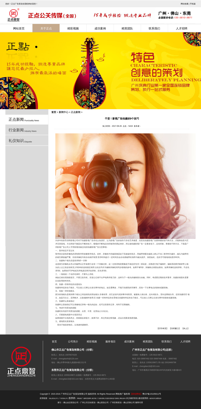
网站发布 (123, 398)
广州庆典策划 (116, 402)
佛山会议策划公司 (70, 402)
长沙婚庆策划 (132, 398)
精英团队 (127, 28)
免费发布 (158, 398)
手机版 (193, 4)
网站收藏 (184, 4)
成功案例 (100, 28)
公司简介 (73, 341)
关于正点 (46, 28)
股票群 (72, 398)
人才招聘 (181, 28)
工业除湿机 (100, 398)
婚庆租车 (152, 398)
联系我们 (154, 28)
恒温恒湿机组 (109, 398)
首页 (53, 112)
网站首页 (19, 28)
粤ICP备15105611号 (151, 394)
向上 (185, 328)
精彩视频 (73, 28)
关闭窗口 (175, 328)
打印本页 (162, 328)
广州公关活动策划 (87, 402)
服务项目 (110, 341)
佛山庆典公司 (129, 402)
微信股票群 (143, 398)
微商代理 (139, 402)
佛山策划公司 (53, 398)
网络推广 (80, 398)
